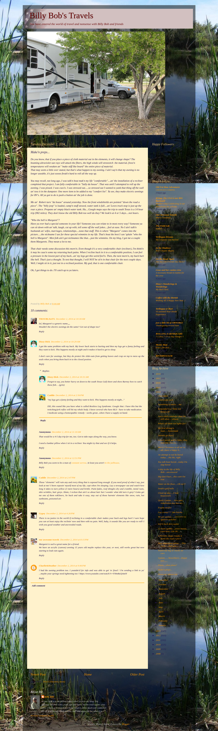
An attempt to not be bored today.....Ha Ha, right (170, 456)
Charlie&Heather (48, 565)
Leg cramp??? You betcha (170, 512)
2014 (158, 392)
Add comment (38, 585)
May (161, 607)
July (161, 598)
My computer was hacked (167, 239)
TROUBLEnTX (47, 319)
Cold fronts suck (165, 400)
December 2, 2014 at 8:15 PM (74, 539)
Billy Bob (49, 697)
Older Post (137, 674)
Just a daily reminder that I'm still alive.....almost (172, 417)
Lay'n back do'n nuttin (168, 524)
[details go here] (165, 435)
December (164, 396)
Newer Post (38, 674)
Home (88, 674)
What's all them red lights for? (172, 423)
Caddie (51, 395)
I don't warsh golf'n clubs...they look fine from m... (172, 441)
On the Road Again (165, 259)
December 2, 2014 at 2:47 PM (61, 477)
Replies (45, 371)
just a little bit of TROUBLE (169, 322)
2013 (158, 631)
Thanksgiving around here (167, 325)
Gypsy (42, 513)
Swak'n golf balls (166, 488)
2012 (158, 635)
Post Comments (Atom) (54, 681)
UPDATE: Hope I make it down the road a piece (170, 537)
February (163, 621)
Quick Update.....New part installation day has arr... (171, 501)
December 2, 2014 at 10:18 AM (70, 319)
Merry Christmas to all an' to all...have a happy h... (171, 448)
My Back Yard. (162, 289)
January (163, 625)
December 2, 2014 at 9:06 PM (71, 565)
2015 (158, 387)
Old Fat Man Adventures (168, 187)
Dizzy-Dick (44, 341)
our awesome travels (49, 539)
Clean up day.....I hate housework (168, 494)
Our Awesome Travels (166, 215)
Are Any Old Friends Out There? (170, 262)
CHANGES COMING (165, 190)
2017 (158, 378)
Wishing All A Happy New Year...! (171, 300)
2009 (158, 649)
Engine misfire (165, 507)
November (164, 580)
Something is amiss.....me (169, 404)
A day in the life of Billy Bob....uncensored (169, 470)
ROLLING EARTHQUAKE (169, 333)
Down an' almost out (167, 574)
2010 (158, 644)
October (163, 584)
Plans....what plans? (167, 565)
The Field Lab (163, 226)
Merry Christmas (163, 217)
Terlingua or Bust (164, 308)
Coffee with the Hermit (167, 297)
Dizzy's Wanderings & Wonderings (166, 285)
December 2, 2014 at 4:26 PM (60, 513)
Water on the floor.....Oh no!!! (172, 484)
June (161, 602)
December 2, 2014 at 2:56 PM (70, 395)
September (164, 589)
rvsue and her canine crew (168, 270)
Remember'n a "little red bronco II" (169, 410)
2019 (158, 374)
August (162, 593)
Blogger (125, 724)
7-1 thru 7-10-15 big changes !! (170, 336)
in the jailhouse (112, 462)
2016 (158, 383)
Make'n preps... (165, 569)
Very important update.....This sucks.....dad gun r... (172, 544)
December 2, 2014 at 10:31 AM (74, 377)
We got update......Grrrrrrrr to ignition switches (172, 518)
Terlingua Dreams (164, 237)
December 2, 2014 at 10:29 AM (65, 341)
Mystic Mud (161, 344)
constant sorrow (78, 462)
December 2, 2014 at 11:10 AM (66, 432)
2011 (158, 640)
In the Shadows (163, 248)
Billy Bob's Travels (61, 15)
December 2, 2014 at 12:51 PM (66, 458)
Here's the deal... (163, 347)
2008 (158, 653)
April (161, 611)
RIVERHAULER (164, 355)
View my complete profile (42, 715)
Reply (41, 331)
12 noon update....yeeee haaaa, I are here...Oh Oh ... (172, 530)
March (162, 616)
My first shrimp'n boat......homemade (168, 429)
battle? (159, 228)
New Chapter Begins (165, 251)
